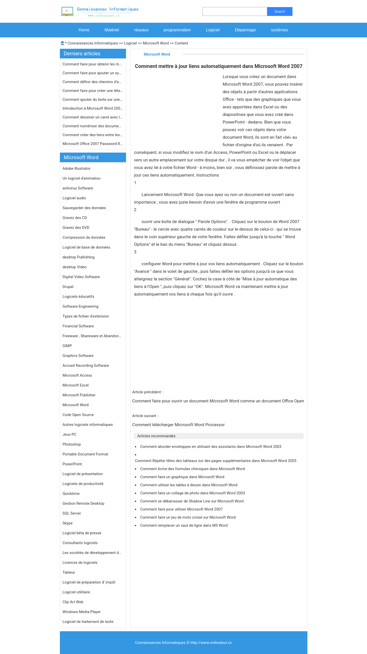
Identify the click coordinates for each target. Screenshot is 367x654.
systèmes (279, 30)
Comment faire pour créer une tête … (93, 90)
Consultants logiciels (80, 543)
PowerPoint (72, 464)
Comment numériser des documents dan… (93, 126)
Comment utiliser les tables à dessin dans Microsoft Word (189, 485)
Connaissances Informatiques (93, 43)
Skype (68, 523)
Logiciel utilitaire (76, 592)
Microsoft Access (77, 375)
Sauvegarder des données (84, 208)
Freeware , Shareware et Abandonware (93, 336)
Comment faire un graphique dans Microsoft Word (182, 477)
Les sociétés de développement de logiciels (93, 552)
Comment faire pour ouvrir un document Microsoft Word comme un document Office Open (218, 400)
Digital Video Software (81, 277)
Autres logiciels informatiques (88, 424)
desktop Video (75, 267)
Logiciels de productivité (83, 483)
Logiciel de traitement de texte (88, 621)
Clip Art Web (73, 602)
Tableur (69, 572)
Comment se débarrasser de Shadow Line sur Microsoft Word (192, 501)
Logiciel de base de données (86, 247)
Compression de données (84, 237)
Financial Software (78, 326)
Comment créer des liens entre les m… (93, 135)
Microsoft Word (156, 43)
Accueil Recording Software (86, 365)
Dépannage (245, 30)
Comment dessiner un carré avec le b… (93, 117)
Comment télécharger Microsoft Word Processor (179, 424)
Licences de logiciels (80, 562)
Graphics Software (78, 355)
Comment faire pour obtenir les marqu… (93, 64)
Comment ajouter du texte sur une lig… (93, 99)
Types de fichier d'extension (86, 316)
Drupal (68, 286)
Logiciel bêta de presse (82, 533)
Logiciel (213, 30)
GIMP (67, 346)
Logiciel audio (74, 198)
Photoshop (72, 444)
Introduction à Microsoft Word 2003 (93, 108)
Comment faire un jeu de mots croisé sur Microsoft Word (188, 517)
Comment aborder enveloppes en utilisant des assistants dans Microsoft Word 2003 (211, 446)
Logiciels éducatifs (78, 296)
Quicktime (71, 493)
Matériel (112, 30)
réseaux (141, 30)
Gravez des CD (75, 217)
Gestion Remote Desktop (83, 503)
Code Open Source (78, 415)
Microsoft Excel (76, 385)
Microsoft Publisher (79, 395)
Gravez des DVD (76, 227)
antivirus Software (78, 188)
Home (84, 30)
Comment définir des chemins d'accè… (93, 82)
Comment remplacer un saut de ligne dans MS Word (184, 525)
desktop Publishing (79, 257)
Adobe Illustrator (77, 168)
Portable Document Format (85, 454)
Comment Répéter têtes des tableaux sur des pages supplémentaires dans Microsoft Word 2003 (216, 460)
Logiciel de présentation (83, 474)
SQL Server (72, 513)
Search (279, 11)
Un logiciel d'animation (82, 178)
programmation (177, 30)
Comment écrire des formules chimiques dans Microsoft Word (193, 469)
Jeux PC (70, 434)
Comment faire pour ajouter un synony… (93, 73)
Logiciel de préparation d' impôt (89, 582)
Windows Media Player (82, 612)
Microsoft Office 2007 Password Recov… (93, 143)
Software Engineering (81, 306)
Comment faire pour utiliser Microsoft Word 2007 (182, 509)
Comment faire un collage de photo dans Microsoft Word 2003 (193, 493)
